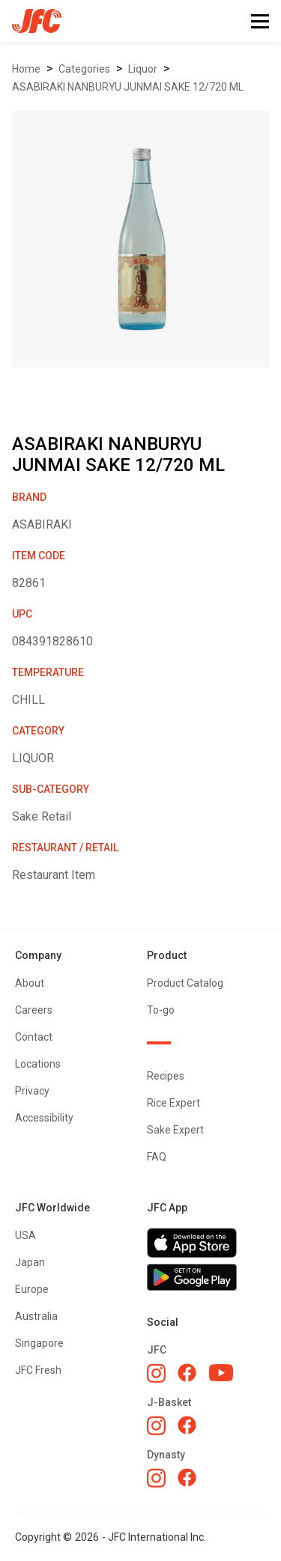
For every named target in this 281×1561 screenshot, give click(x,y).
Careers (33, 1010)
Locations (38, 1064)
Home (26, 69)
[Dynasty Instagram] (156, 1478)
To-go (161, 1010)
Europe (32, 1289)
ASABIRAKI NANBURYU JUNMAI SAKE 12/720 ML (128, 87)
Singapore (39, 1343)
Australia (36, 1316)
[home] (30, 20)
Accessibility (44, 1118)
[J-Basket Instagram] (156, 1425)
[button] (260, 21)
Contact (33, 1037)
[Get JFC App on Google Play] (207, 1277)
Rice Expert (173, 1103)
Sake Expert (175, 1130)
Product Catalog (185, 983)
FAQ (156, 1157)
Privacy (32, 1091)
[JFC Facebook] (187, 1372)
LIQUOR (142, 69)
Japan (30, 1262)
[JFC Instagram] (156, 1373)
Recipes (165, 1076)
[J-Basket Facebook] (187, 1425)
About (29, 983)
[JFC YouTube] (221, 1372)
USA (25, 1235)
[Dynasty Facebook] (187, 1477)
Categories (84, 69)
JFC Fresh (38, 1370)
